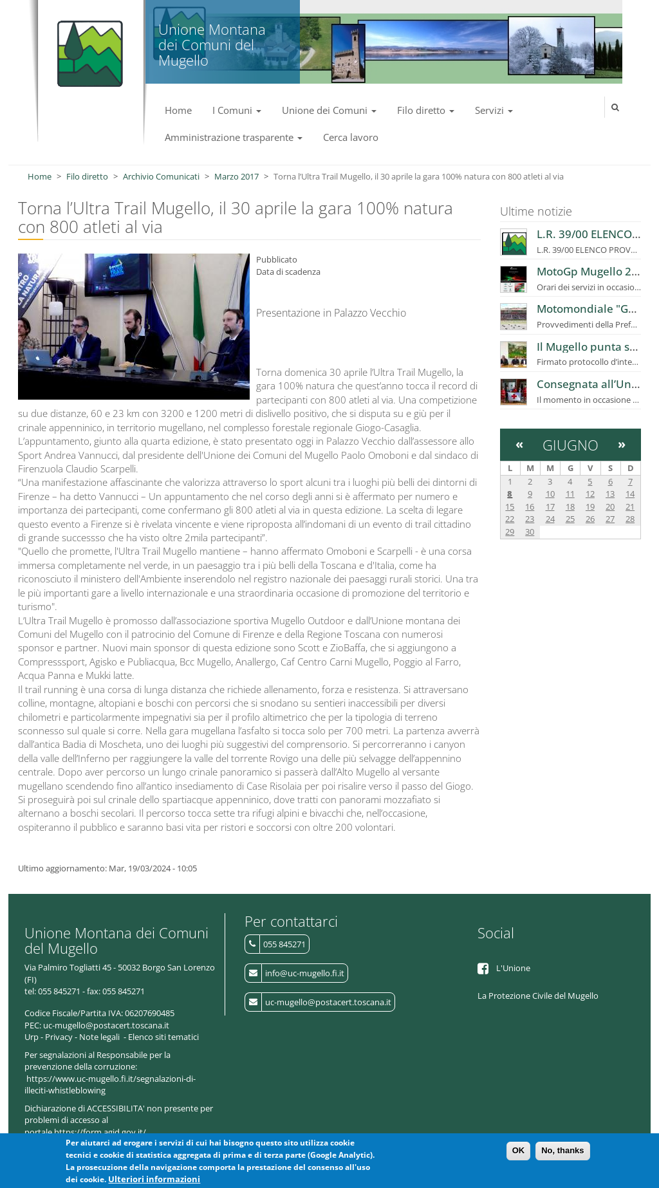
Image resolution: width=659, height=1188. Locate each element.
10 (550, 493)
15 (509, 506)
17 (550, 506)
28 (630, 518)
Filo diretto (425, 110)
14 (630, 493)
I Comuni (236, 110)
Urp (31, 1037)
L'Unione (513, 968)
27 (610, 518)
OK (518, 1152)
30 (529, 531)
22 (509, 518)
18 (570, 506)
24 (550, 518)
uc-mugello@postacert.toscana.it (328, 1002)
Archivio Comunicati (161, 176)
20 (610, 506)
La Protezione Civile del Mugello (538, 995)
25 (570, 518)
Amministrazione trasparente (233, 137)
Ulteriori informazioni (154, 1180)
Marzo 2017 (236, 176)
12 (590, 493)
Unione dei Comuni (329, 110)
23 (529, 518)
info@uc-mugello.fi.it (304, 973)
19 (590, 506)
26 (590, 518)
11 (570, 493)
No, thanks (562, 1152)
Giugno (571, 444)
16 (529, 506)
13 (610, 493)
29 (509, 531)
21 (630, 506)
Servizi (494, 110)
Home (178, 110)
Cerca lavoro (350, 137)
